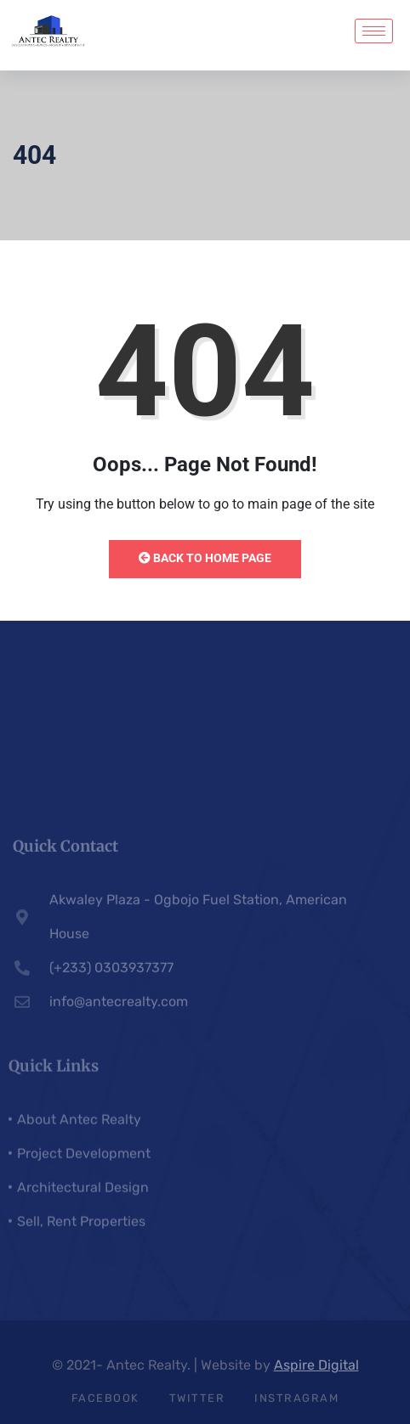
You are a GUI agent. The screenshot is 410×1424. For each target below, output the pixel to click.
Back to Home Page (205, 558)
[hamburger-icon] (374, 31)
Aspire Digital (316, 1370)
